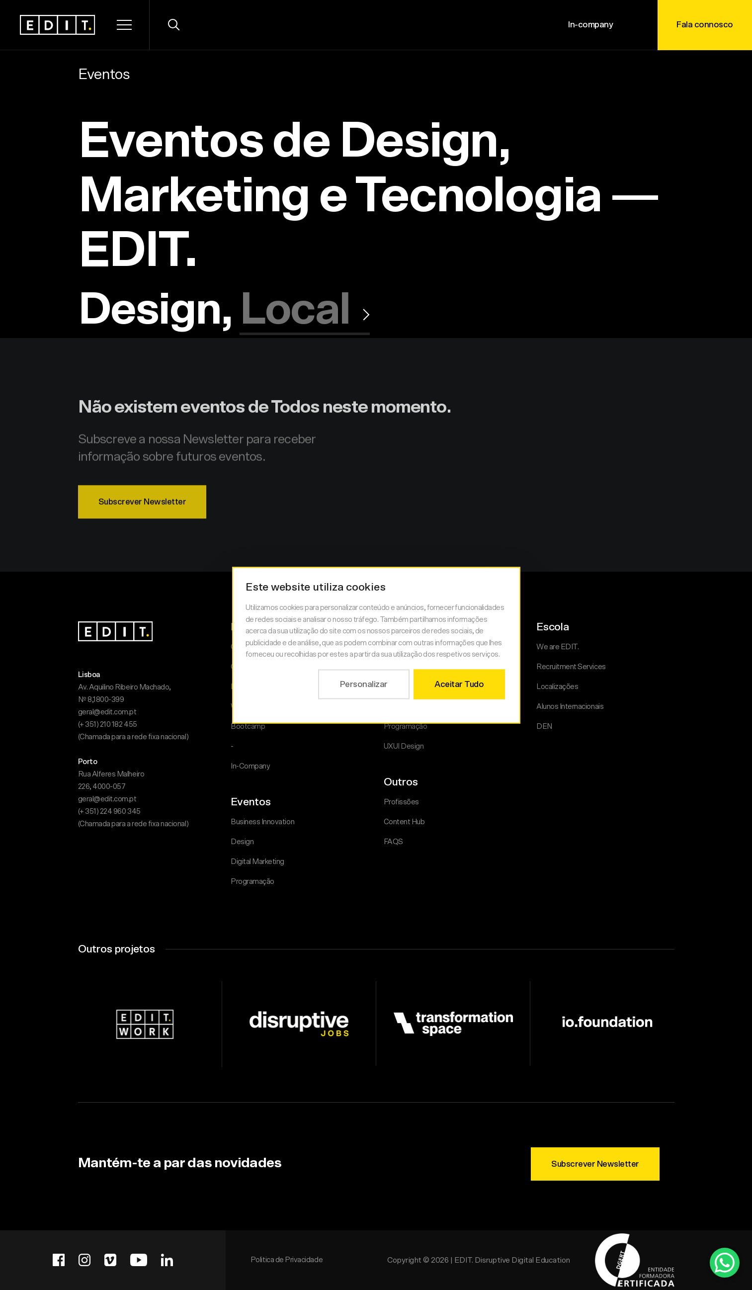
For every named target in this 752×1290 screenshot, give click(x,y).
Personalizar (363, 684)
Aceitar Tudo (459, 684)
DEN (544, 726)
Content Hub (404, 822)
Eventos (104, 74)
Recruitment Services (571, 667)
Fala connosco (704, 24)
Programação (252, 881)
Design (242, 842)
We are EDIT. (557, 647)
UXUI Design (404, 746)
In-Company (250, 766)
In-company (590, 24)
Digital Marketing (257, 861)
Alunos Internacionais (569, 706)
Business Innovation (262, 822)
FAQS (393, 842)
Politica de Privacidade (287, 1260)
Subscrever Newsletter (142, 520)
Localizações (557, 686)
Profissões (401, 802)
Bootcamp (248, 726)
